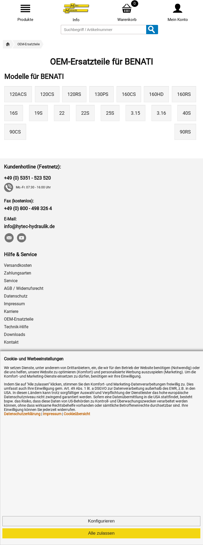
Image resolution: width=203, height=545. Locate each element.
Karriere (11, 311)
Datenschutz (15, 296)
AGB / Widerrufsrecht (23, 288)
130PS (101, 94)
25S (110, 113)
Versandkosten (18, 265)
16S (14, 113)
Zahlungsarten (17, 273)
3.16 (161, 113)
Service (10, 280)
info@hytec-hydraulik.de (29, 226)
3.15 (135, 113)
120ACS (18, 94)
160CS (129, 94)
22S (85, 113)
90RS (185, 132)
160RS (184, 94)
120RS (74, 94)
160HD (156, 94)
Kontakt (11, 342)
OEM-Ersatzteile (18, 319)
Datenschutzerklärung (22, 414)
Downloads (14, 334)
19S (38, 113)
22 (61, 113)
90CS (15, 132)
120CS (47, 94)
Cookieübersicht (77, 414)
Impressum (14, 303)
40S (187, 113)
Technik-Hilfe (16, 326)
